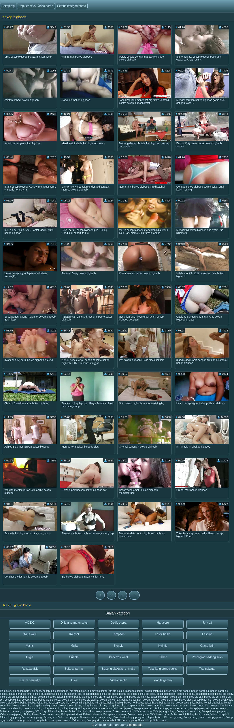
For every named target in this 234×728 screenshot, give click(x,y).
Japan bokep (155, 717)
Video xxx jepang (32, 717)
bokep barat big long (20, 693)
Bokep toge (161, 708)
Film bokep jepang (10, 717)
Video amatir (118, 680)
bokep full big (78, 702)
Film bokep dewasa (100, 711)
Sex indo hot (109, 720)
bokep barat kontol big (68, 693)
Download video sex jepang (96, 717)
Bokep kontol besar (198, 714)
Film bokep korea (57, 711)
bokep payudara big (11, 708)
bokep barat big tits (44, 693)
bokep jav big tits (185, 702)
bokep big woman (110, 699)
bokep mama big (135, 705)
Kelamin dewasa (92, 714)
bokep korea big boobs (45, 705)
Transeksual (207, 668)
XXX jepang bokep (164, 711)
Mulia (74, 645)
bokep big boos (185, 693)
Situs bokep (145, 720)
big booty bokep (41, 690)
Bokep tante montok (114, 714)
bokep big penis (160, 696)
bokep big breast (9, 696)
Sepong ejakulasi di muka (118, 668)
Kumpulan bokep (61, 720)
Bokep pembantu (123, 711)
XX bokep (41, 711)
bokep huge (151, 702)
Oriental (74, 657)
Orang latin (207, 645)
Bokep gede (93, 720)
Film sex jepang (173, 717)
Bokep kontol (178, 714)
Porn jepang (191, 717)
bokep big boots (205, 693)
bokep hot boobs (133, 702)
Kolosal (74, 634)
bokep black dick (9, 702)
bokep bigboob (169, 699)
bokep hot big (115, 702)
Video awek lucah (102, 708)
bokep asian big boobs (177, 690)
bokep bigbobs (151, 699)
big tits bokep (116, 690)
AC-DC (29, 622)
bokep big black (109, 693)
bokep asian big (154, 690)
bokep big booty (224, 693)
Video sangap (17, 720)
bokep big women (131, 699)
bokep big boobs (166, 693)
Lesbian (207, 634)
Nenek (118, 645)
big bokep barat (21, 690)
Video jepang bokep (38, 720)
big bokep (5, 690)
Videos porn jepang (11, 714)
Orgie (29, 657)
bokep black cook (223, 699)
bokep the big (69, 708)
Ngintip (162, 645)
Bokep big (8, 5)
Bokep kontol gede (138, 714)
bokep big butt (28, 696)
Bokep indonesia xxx (188, 711)
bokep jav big (167, 702)
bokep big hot (82, 696)
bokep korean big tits (94, 705)
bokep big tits (29, 699)
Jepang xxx (50, 717)
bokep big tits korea (49, 699)
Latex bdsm (162, 634)
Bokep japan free (50, 714)
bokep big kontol (100, 696)
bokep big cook (46, 696)
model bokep (219, 708)
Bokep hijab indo (78, 711)
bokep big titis (12, 699)
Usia (74, 680)
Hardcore (163, 622)
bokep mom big (155, 705)
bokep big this (178, 696)
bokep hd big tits (96, 702)
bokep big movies (139, 696)
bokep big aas (91, 693)
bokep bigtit (185, 699)
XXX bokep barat (160, 714)
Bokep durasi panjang (214, 711)
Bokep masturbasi (71, 714)
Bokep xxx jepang (10, 711)
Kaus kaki (29, 634)
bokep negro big (199, 705)
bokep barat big (200, 690)
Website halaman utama (111, 725)
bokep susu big (32, 708)
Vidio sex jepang (122, 708)
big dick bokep (78, 690)
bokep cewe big (60, 702)
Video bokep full (219, 714)
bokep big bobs (128, 693)
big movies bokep (97, 690)
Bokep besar (31, 714)
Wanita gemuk (163, 680)
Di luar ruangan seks (74, 622)
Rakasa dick (30, 668)
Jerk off (207, 622)
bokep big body (146, 693)
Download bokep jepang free (130, 717)
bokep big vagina (89, 699)
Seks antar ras (74, 668)
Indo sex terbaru (178, 708)
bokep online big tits (221, 705)
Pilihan (162, 657)
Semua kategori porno (71, 5)
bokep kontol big (205, 702)
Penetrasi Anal (118, 657)
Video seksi (78, 720)
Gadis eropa (118, 622)
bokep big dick (64, 696)
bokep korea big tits (70, 705)
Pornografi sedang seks (207, 657)
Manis (30, 645)
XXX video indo (143, 711)
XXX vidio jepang (127, 720)
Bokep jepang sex (199, 708)
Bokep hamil (160, 720)
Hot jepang (28, 711)
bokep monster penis (177, 705)
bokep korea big (21, 705)
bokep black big (202, 699)
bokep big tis (211, 696)
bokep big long (119, 696)
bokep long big (115, 705)
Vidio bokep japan (68, 717)
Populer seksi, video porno (36, 5)
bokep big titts (70, 699)
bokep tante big (51, 708)
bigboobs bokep (134, 690)
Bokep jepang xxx (143, 708)
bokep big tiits (195, 696)
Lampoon (118, 634)
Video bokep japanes (212, 717)
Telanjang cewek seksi (162, 668)
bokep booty (43, 702)
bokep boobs (27, 702)
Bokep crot (84, 708)
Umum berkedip (29, 680)
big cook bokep (59, 690)
